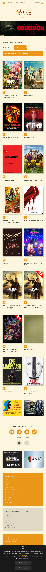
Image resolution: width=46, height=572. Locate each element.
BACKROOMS (28, 349)
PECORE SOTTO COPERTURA (33, 180)
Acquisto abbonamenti (12, 490)
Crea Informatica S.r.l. (11, 540)
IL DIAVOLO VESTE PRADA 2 (33, 221)
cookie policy (23, 555)
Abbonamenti (9, 487)
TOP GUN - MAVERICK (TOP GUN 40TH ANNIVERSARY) (33, 306)
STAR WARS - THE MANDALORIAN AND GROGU (12, 221)
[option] (23, 28)
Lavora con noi (9, 518)
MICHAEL (5, 263)
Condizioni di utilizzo (11, 528)
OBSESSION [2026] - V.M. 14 (12, 180)
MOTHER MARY (29, 138)
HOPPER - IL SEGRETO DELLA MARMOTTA (10, 96)
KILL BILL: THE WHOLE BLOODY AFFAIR (31, 392)
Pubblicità (8, 500)
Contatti (7, 520)
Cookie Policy (9, 525)
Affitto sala (8, 497)
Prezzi (7, 484)
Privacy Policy (9, 523)
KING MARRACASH (9, 392)
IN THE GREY (28, 95)
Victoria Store (9, 502)
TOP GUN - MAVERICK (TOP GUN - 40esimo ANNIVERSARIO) (12, 307)
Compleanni (9, 495)
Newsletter (8, 515)
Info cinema (8, 492)
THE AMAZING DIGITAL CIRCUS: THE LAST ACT (10, 350)
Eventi (7, 482)
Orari (6, 479)
